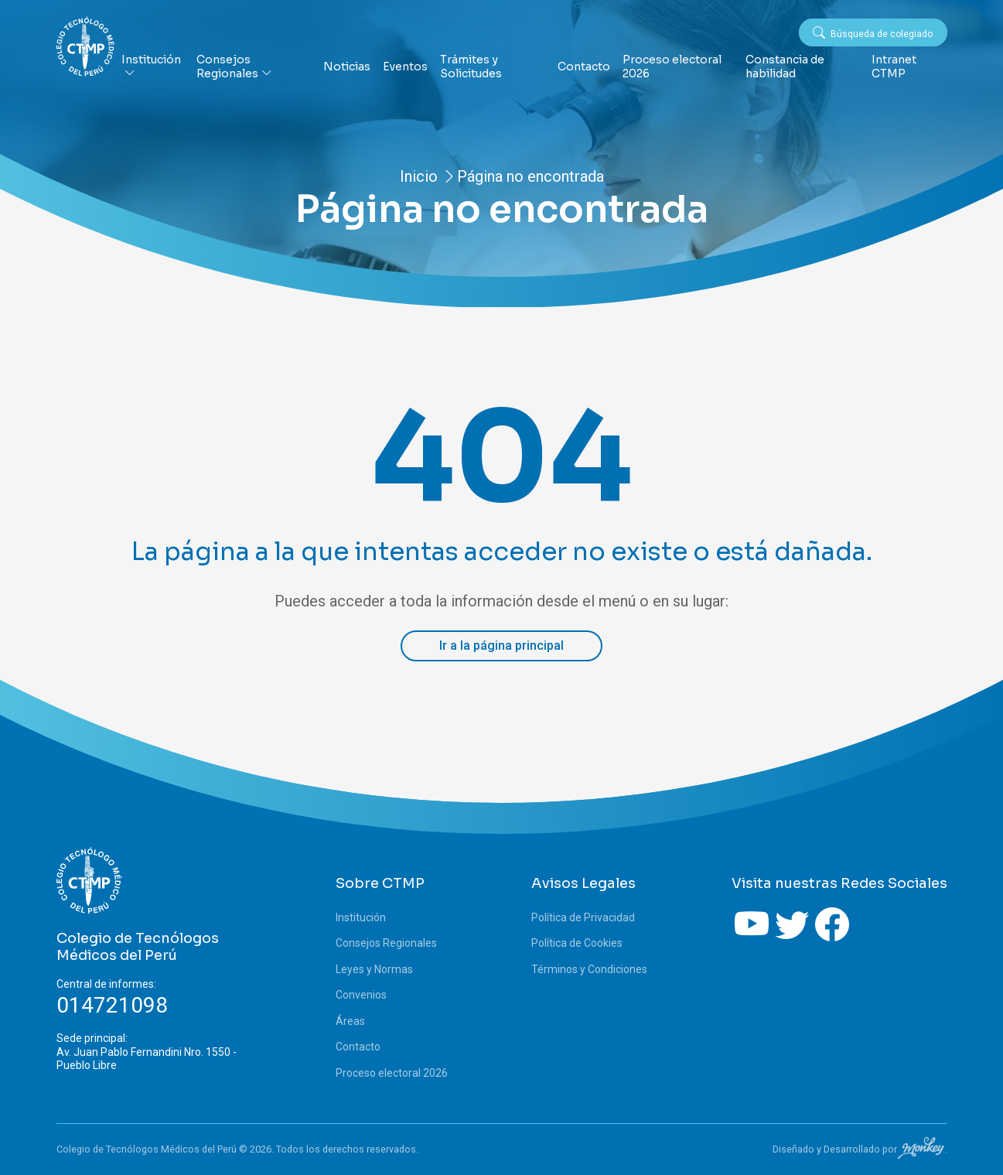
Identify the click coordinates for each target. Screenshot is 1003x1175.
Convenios (361, 995)
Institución (151, 66)
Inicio (419, 176)
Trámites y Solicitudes (471, 66)
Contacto (584, 66)
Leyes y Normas (374, 969)
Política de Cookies (577, 943)
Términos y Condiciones (589, 969)
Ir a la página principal (501, 645)
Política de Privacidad (583, 917)
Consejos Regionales (234, 66)
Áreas (350, 1021)
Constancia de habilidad (784, 66)
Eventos (405, 66)
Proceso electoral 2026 (672, 66)
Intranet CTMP (894, 66)
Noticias (346, 66)
